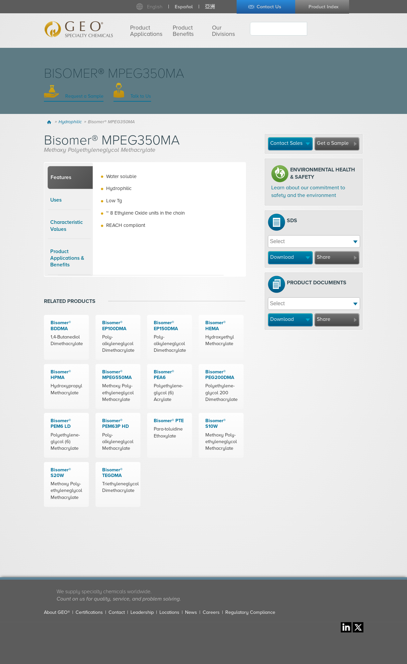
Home (50, 122)
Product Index (323, 7)
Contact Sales (286, 143)
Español (184, 7)
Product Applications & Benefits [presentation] (67, 258)
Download (282, 257)
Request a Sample (83, 96)
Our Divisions (223, 31)
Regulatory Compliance (250, 612)
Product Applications (146, 31)
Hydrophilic (70, 122)
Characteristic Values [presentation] (66, 225)
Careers (211, 612)
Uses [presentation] (56, 200)
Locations (169, 612)
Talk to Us (140, 96)
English (154, 7)
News (191, 612)
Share (323, 257)
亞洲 (210, 7)
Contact (116, 612)
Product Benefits (183, 31)
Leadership (142, 612)
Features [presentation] (61, 177)
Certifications (89, 612)
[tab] (70, 177)
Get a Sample (333, 143)
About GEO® (57, 612)
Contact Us (269, 7)
